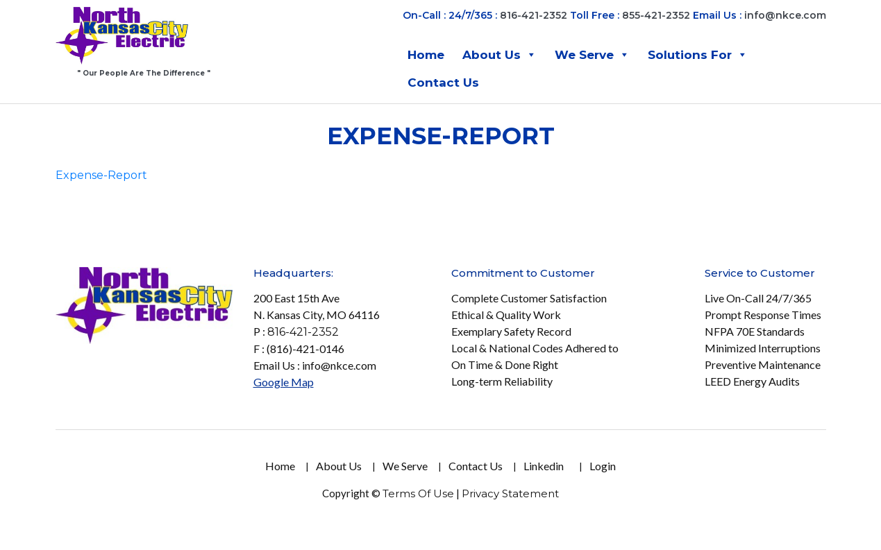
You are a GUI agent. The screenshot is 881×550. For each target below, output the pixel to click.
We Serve (592, 55)
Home (426, 55)
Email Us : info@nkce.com (314, 365)
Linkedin (543, 465)
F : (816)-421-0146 (298, 348)
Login (602, 465)
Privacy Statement (510, 493)
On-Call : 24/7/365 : (450, 15)
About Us (499, 55)
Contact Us (443, 82)
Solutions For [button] (698, 55)
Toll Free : (594, 15)
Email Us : (759, 15)
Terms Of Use (418, 493)
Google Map (283, 381)
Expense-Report (101, 175)
